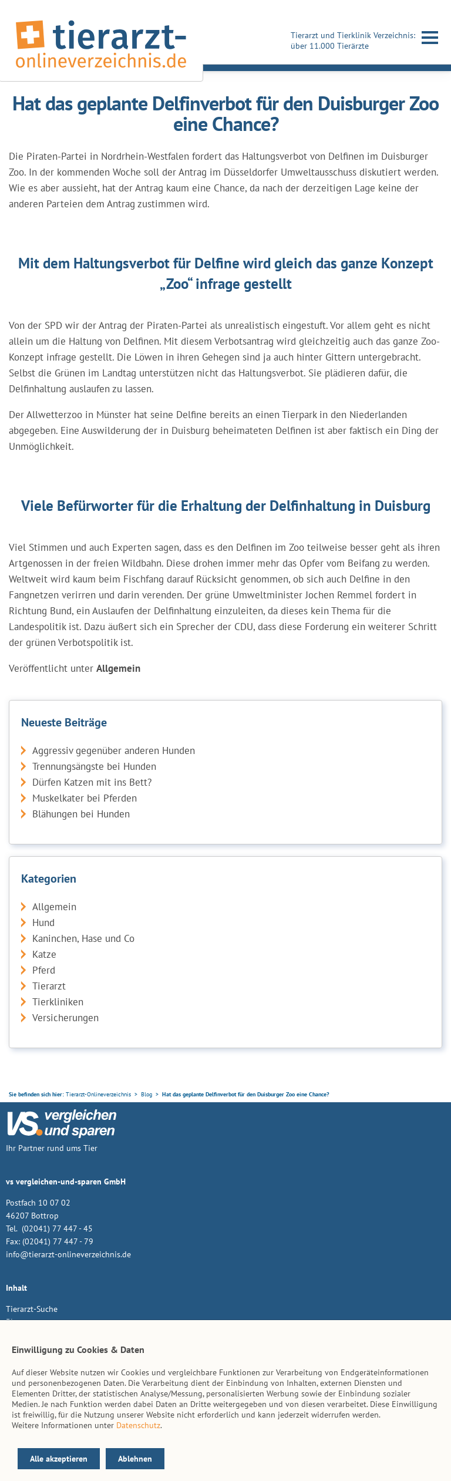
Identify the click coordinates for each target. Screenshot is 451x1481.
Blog (146, 1094)
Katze (44, 954)
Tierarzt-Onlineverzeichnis (98, 1094)
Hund (43, 922)
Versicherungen (65, 1017)
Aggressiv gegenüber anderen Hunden (113, 750)
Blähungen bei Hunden (81, 813)
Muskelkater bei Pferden (84, 798)
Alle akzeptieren (58, 1458)
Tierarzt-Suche (32, 1309)
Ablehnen (135, 1458)
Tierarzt (49, 986)
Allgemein (54, 906)
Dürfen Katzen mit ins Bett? (92, 782)
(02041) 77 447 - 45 (56, 1228)
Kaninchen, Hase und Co (83, 938)
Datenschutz (138, 1425)
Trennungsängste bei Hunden (94, 766)
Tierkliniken (57, 1001)
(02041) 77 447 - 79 (57, 1241)
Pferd (43, 970)
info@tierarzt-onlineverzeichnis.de (68, 1254)
